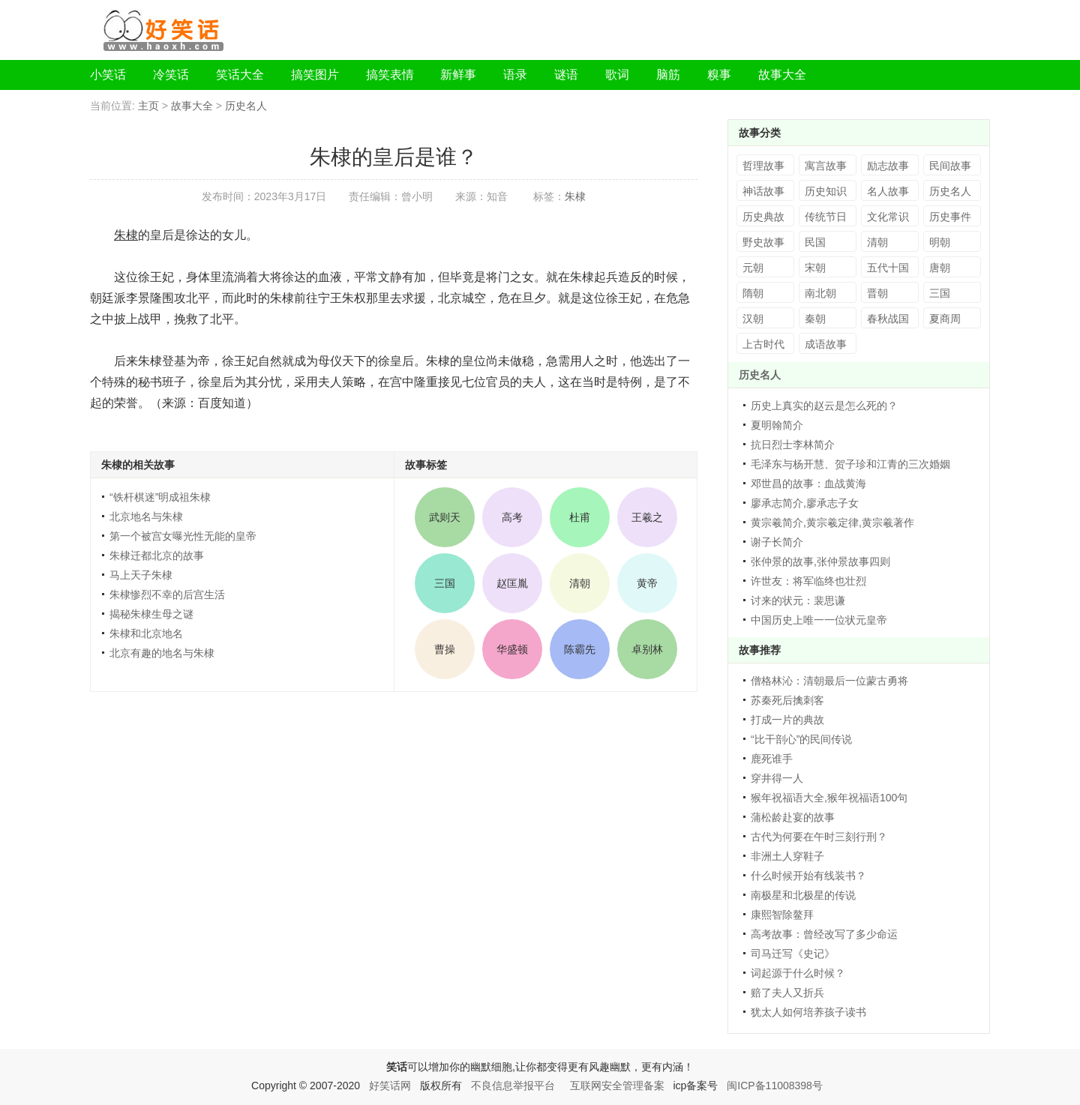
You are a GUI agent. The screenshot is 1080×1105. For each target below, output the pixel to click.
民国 (815, 242)
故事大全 (782, 74)
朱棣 (575, 196)
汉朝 (753, 319)
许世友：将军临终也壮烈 (808, 581)
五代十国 (888, 268)
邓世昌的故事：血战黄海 (808, 484)
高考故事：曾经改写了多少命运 (824, 934)
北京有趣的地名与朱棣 (162, 653)
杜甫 (579, 517)
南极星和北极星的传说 (803, 895)
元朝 (753, 268)
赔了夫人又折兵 (787, 993)
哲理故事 (763, 166)
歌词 (617, 74)
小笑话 (108, 74)
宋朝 (815, 268)
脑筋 (668, 74)
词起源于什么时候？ (798, 973)
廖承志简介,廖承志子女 (805, 503)
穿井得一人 (777, 778)
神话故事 (763, 191)
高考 (512, 517)
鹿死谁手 (772, 759)
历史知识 (826, 191)
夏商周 (945, 319)
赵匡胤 (512, 583)
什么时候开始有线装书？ (808, 876)
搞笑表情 (390, 74)
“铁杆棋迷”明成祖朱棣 (160, 497)
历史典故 (763, 217)
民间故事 (950, 166)
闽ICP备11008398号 (775, 1086)
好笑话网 (390, 1086)
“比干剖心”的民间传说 (801, 739)
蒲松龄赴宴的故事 (793, 817)
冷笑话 (171, 74)
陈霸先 (580, 649)
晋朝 (877, 293)
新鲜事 (458, 74)
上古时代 (763, 344)
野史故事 (763, 242)
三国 (444, 583)
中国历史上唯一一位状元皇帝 (819, 620)
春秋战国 (888, 319)
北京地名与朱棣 (146, 517)
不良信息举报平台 (513, 1086)
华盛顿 (512, 649)
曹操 (444, 649)
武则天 (444, 517)
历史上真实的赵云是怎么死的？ (824, 406)
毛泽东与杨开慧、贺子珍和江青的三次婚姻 (850, 464)
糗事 (719, 74)
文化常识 (888, 217)
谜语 (566, 74)
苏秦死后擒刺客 (787, 700)
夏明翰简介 (777, 425)
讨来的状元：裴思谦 (798, 600)
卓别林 (647, 649)
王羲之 (647, 517)
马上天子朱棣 (141, 575)
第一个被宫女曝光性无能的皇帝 (183, 536)
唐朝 (939, 268)
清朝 (579, 583)
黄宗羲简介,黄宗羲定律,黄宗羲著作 (832, 523)
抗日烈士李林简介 (793, 445)
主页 (148, 106)
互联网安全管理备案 (617, 1086)
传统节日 (826, 217)
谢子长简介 (777, 542)
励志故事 (888, 166)
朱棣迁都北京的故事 (157, 555)
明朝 (939, 242)
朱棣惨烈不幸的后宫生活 (167, 594)
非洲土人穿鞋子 (787, 856)
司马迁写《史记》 (793, 954)
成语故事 (826, 344)
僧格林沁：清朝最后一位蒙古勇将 (829, 681)
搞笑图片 (315, 74)
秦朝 (815, 319)
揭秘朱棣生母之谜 (152, 614)
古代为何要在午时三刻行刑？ (819, 837)
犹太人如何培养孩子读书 (808, 1012)
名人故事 (888, 191)
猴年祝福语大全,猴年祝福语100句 (829, 798)
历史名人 (246, 106)
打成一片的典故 (787, 720)
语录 (515, 74)
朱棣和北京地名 (146, 633)
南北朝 (820, 293)
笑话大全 (240, 74)
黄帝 (647, 583)
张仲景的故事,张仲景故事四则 (820, 561)
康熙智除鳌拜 (782, 915)
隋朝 (753, 293)
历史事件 (950, 217)
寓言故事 (826, 166)
